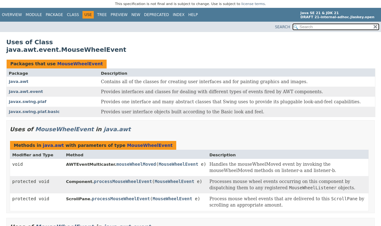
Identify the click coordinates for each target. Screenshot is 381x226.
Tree (102, 15)
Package (54, 15)
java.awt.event (26, 91)
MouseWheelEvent (80, 63)
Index (179, 15)
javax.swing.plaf (27, 101)
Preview (119, 15)
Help (193, 15)
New (135, 15)
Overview (12, 15)
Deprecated (156, 15)
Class (73, 15)
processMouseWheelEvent (123, 181)
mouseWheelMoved (136, 164)
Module (34, 15)
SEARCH (282, 27)
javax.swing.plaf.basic (34, 111)
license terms (253, 4)
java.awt (19, 81)
